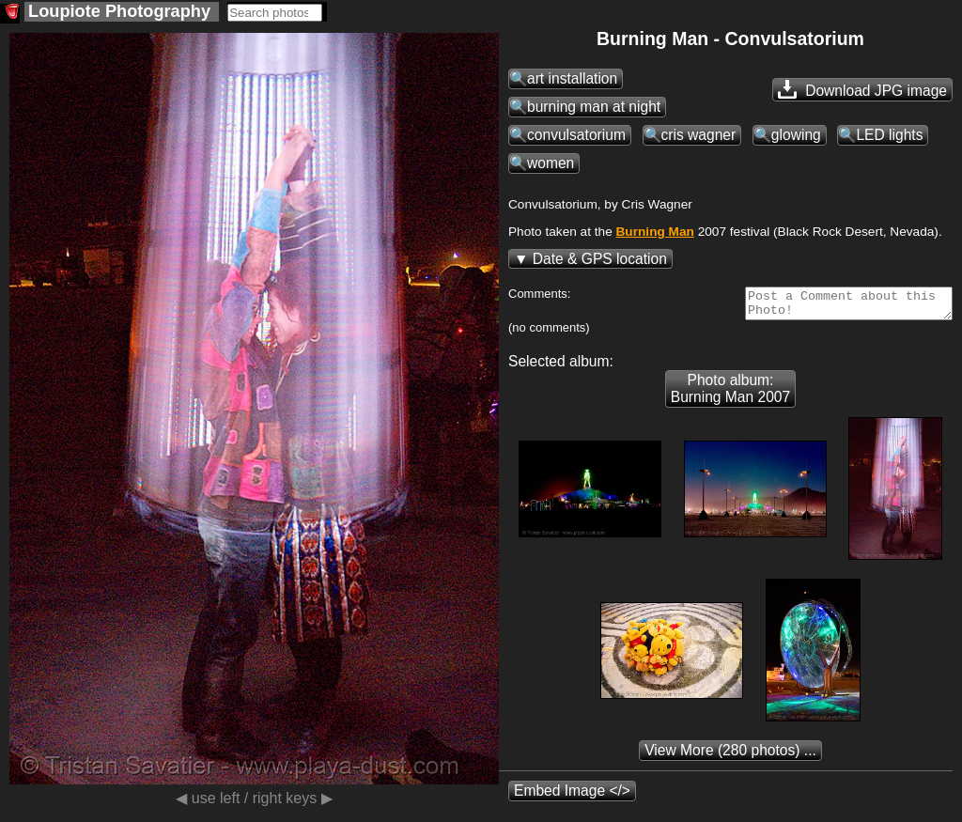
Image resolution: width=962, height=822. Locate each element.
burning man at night (593, 107)
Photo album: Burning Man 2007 (730, 394)
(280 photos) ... (730, 756)
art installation (572, 78)
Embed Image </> (572, 796)
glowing (796, 135)
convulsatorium (576, 135)
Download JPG (862, 89)
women (550, 163)
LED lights (889, 135)
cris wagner (699, 135)
